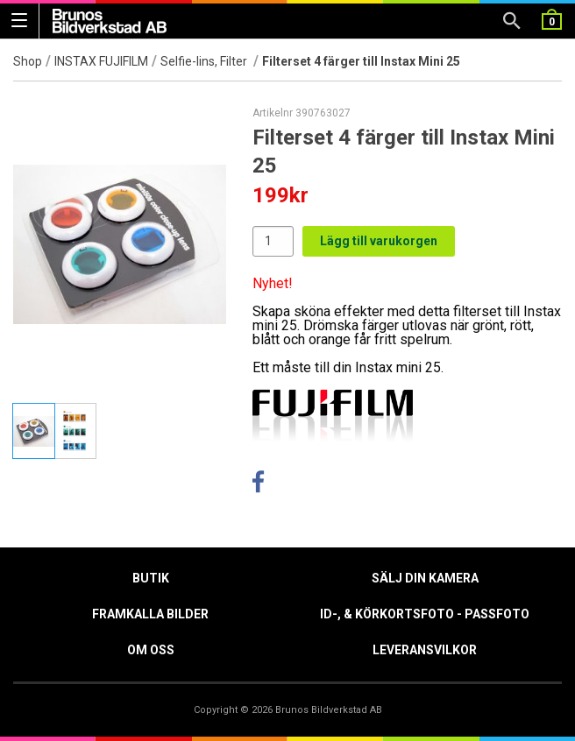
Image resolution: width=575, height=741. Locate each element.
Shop (27, 61)
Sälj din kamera (425, 578)
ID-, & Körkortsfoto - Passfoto (424, 614)
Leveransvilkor (425, 650)
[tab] (33, 431)
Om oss (150, 650)
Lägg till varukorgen (378, 241)
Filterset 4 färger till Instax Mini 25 (361, 61)
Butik (150, 578)
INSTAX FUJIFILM (101, 61)
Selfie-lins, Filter (205, 61)
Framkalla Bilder (150, 614)
